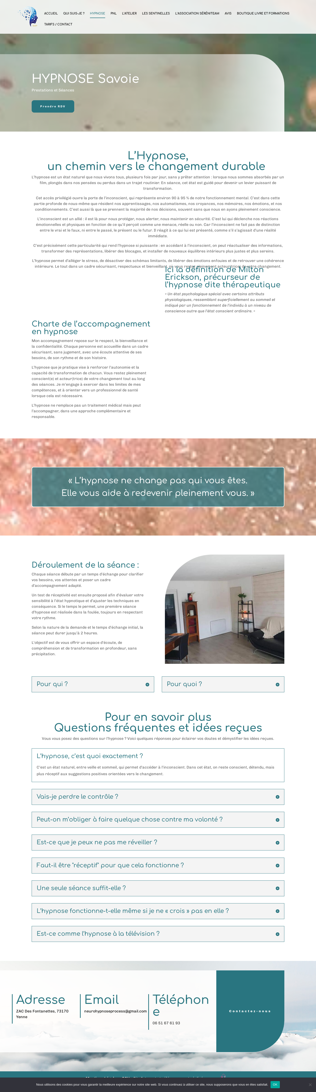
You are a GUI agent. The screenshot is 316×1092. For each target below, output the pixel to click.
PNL (114, 13)
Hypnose (97, 13)
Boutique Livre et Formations (263, 13)
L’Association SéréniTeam (197, 13)
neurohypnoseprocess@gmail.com (115, 1011)
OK (275, 1084)
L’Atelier (129, 13)
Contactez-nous (250, 1011)
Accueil (51, 13)
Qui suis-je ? (73, 13)
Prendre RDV (53, 106)
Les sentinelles (156, 13)
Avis (228, 13)
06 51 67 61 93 (166, 1023)
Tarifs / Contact (58, 24)
